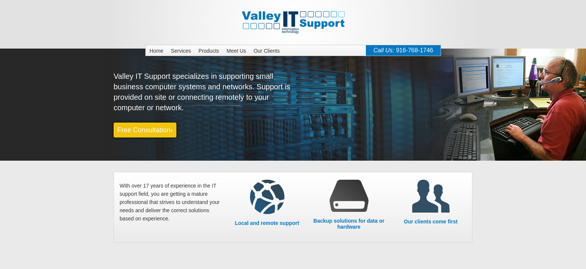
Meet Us (236, 51)
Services (181, 51)
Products (208, 51)
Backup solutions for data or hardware (349, 218)
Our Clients (266, 51)
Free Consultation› (145, 130)
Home (156, 51)
